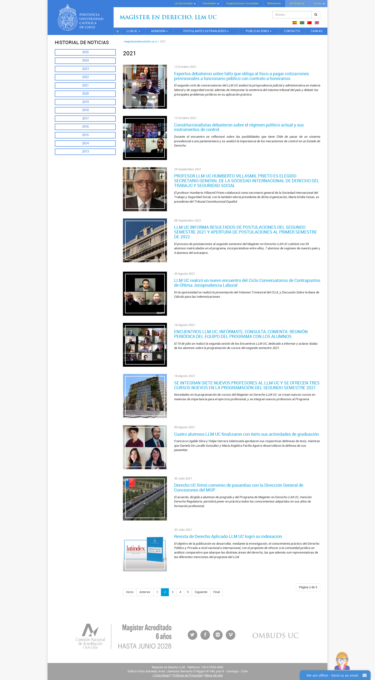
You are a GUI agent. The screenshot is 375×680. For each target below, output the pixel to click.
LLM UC (132, 31)
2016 (85, 126)
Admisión (158, 31)
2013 (85, 151)
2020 (85, 93)
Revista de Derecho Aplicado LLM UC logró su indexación (228, 536)
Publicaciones (257, 31)
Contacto (292, 31)
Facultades (209, 3)
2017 (85, 118)
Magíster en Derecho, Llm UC (168, 18)
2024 (85, 60)
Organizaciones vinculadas (242, 3)
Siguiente (201, 592)
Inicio (117, 31)
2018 (85, 110)
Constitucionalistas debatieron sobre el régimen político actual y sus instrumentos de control (239, 127)
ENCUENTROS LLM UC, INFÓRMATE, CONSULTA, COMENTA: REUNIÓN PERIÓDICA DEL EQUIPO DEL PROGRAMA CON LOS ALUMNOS (241, 334)
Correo (317, 3)
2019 (85, 102)
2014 (85, 143)
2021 (85, 85)
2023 (85, 69)
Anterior (144, 592)
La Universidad (183, 3)
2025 (85, 52)
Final (216, 592)
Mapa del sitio (214, 675)
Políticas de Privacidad (188, 675)
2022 (85, 77)
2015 (85, 135)
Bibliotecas (274, 3)
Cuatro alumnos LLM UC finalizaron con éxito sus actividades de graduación (246, 434)
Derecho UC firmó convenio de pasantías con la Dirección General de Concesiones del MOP (238, 488)
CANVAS (317, 31)
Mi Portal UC (297, 3)
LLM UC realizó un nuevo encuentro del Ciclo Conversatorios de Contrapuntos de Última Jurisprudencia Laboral (247, 283)
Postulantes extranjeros (204, 31)
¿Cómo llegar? (161, 675)
